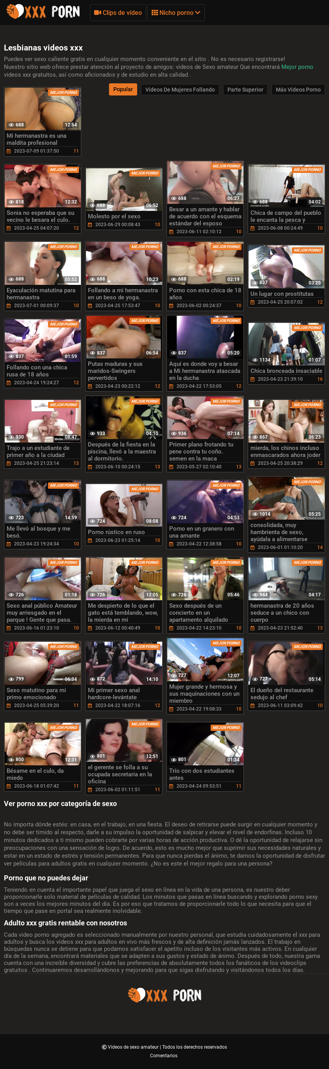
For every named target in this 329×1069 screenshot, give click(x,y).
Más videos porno (298, 89)
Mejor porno (297, 66)
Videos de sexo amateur (134, 1047)
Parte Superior (245, 89)
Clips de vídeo (118, 13)
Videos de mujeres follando (180, 89)
